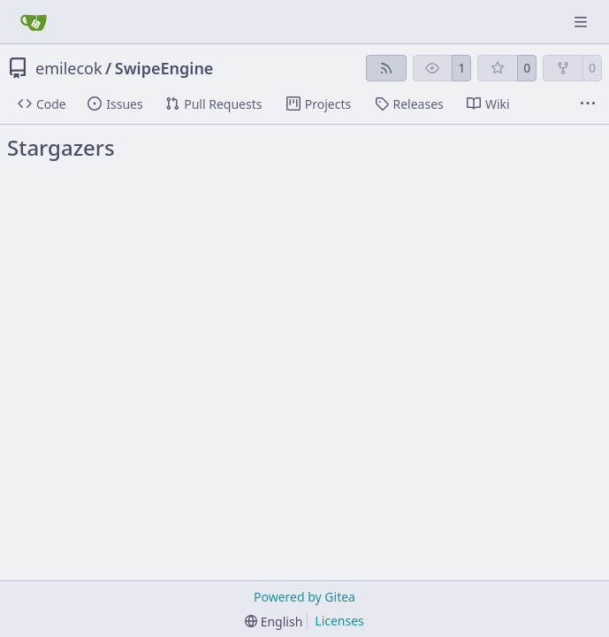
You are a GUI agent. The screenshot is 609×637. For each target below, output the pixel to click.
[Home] (33, 22)
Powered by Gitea (304, 596)
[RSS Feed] (386, 68)
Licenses (339, 620)
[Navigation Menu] (582, 21)
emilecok (69, 68)
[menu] (273, 621)
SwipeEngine (164, 68)
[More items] (588, 104)
